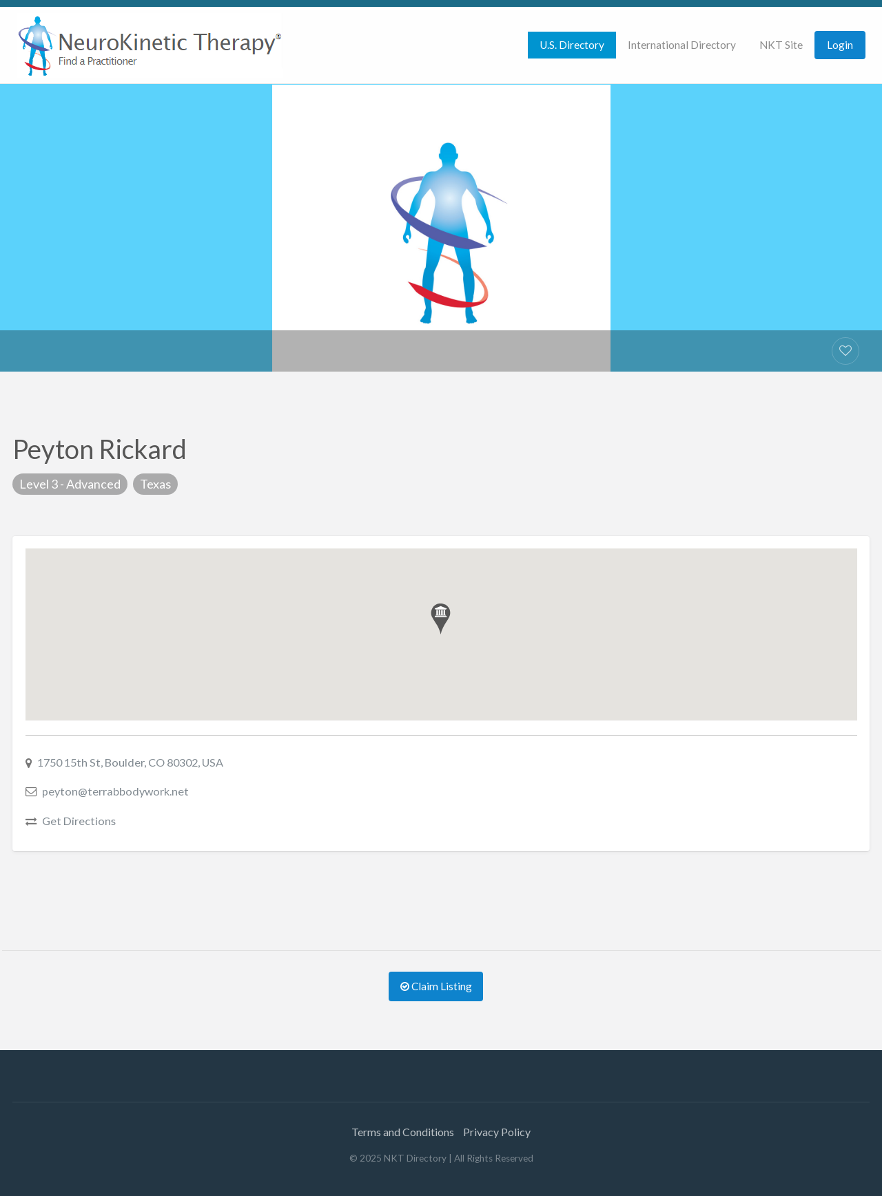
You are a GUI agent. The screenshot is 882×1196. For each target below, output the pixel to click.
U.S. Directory (572, 45)
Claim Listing (436, 986)
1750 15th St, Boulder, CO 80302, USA (130, 762)
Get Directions (79, 820)
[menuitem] (572, 45)
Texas (155, 483)
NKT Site (781, 45)
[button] (441, 619)
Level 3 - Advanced (70, 483)
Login (840, 45)
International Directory (682, 45)
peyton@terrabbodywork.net (115, 791)
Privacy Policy (497, 1131)
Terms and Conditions (402, 1131)
